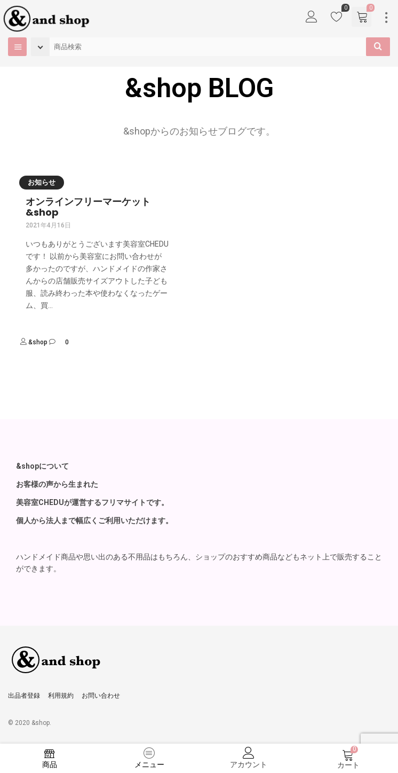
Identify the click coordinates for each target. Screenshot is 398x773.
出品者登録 (24, 695)
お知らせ (41, 182)
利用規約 (61, 695)
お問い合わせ (101, 695)
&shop (37, 342)
